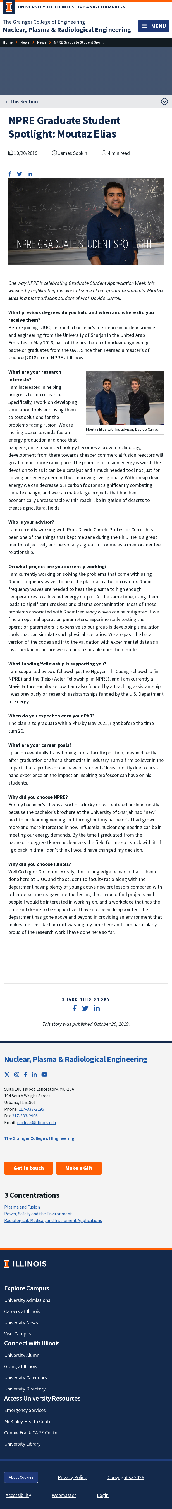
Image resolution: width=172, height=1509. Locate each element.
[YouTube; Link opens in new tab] (44, 1074)
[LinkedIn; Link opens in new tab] (34, 1074)
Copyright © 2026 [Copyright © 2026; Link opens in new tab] (126, 1477)
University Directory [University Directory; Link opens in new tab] (25, 1388)
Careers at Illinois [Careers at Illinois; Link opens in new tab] (22, 1311)
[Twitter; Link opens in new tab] (7, 1074)
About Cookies (21, 1477)
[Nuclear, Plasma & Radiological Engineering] (67, 29)
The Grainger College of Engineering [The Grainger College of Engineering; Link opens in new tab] (44, 21)
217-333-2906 (25, 1116)
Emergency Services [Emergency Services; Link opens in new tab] (25, 1410)
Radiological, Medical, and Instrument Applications (53, 1220)
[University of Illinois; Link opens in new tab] (25, 1264)
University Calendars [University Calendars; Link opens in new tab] (25, 1377)
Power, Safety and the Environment (38, 1213)
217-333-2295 (31, 1109)
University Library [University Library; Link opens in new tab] (22, 1444)
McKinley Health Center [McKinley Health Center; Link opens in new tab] (28, 1421)
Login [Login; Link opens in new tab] (103, 1495)
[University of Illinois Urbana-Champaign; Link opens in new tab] (64, 8)
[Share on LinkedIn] (30, 173)
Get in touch (28, 1168)
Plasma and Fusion (22, 1207)
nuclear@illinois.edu (36, 1122)
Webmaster (64, 1495)
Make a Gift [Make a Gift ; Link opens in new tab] (78, 1168)
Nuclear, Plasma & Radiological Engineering (75, 1059)
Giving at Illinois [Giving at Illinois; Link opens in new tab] (20, 1366)
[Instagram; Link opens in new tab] (16, 1074)
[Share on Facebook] (9, 173)
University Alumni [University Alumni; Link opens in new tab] (22, 1355)
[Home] (8, 42)
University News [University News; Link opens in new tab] (21, 1322)
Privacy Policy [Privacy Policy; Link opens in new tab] (72, 1477)
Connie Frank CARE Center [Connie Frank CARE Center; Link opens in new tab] (31, 1432)
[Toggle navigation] (153, 26)
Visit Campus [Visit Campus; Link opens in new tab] (17, 1333)
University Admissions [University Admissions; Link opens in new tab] (27, 1300)
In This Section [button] (21, 101)
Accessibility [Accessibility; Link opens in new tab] (18, 1495)
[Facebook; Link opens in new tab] (25, 1074)
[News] (24, 42)
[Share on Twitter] (19, 173)
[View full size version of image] (125, 397)
